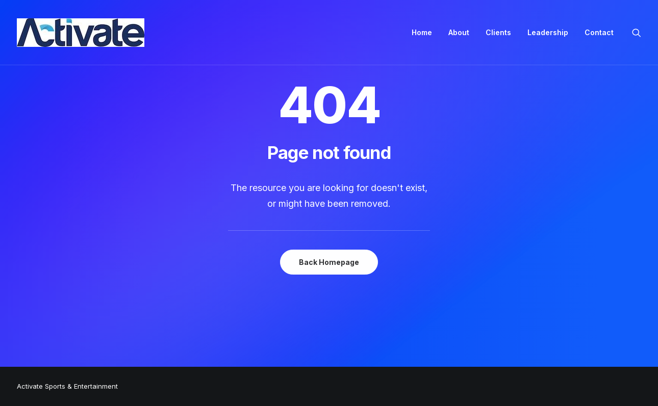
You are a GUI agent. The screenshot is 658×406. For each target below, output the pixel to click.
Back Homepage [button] (329, 262)
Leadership (547, 32)
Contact (599, 32)
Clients (498, 32)
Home (422, 32)
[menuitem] (421, 32)
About (458, 32)
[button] (636, 32)
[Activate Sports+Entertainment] (80, 32)
